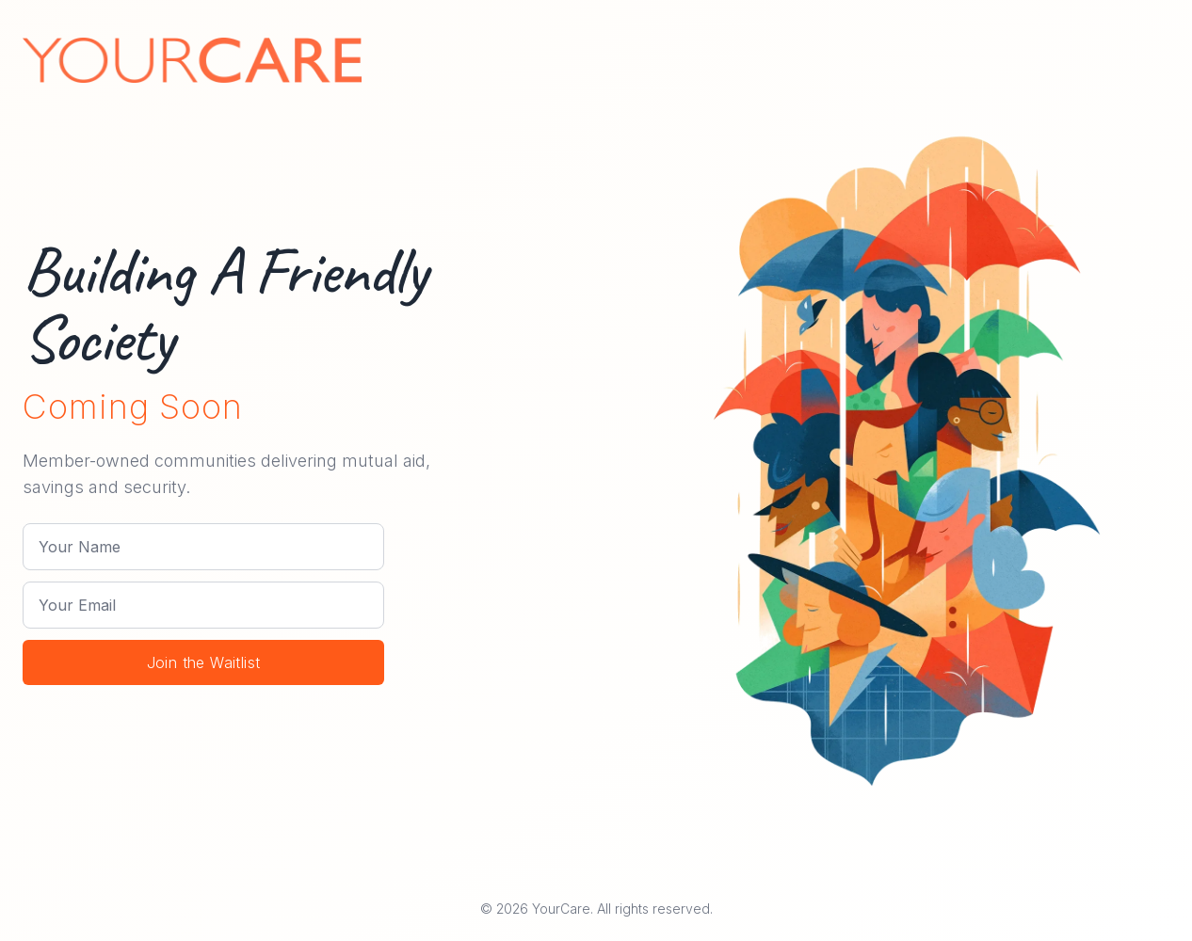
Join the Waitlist (204, 662)
